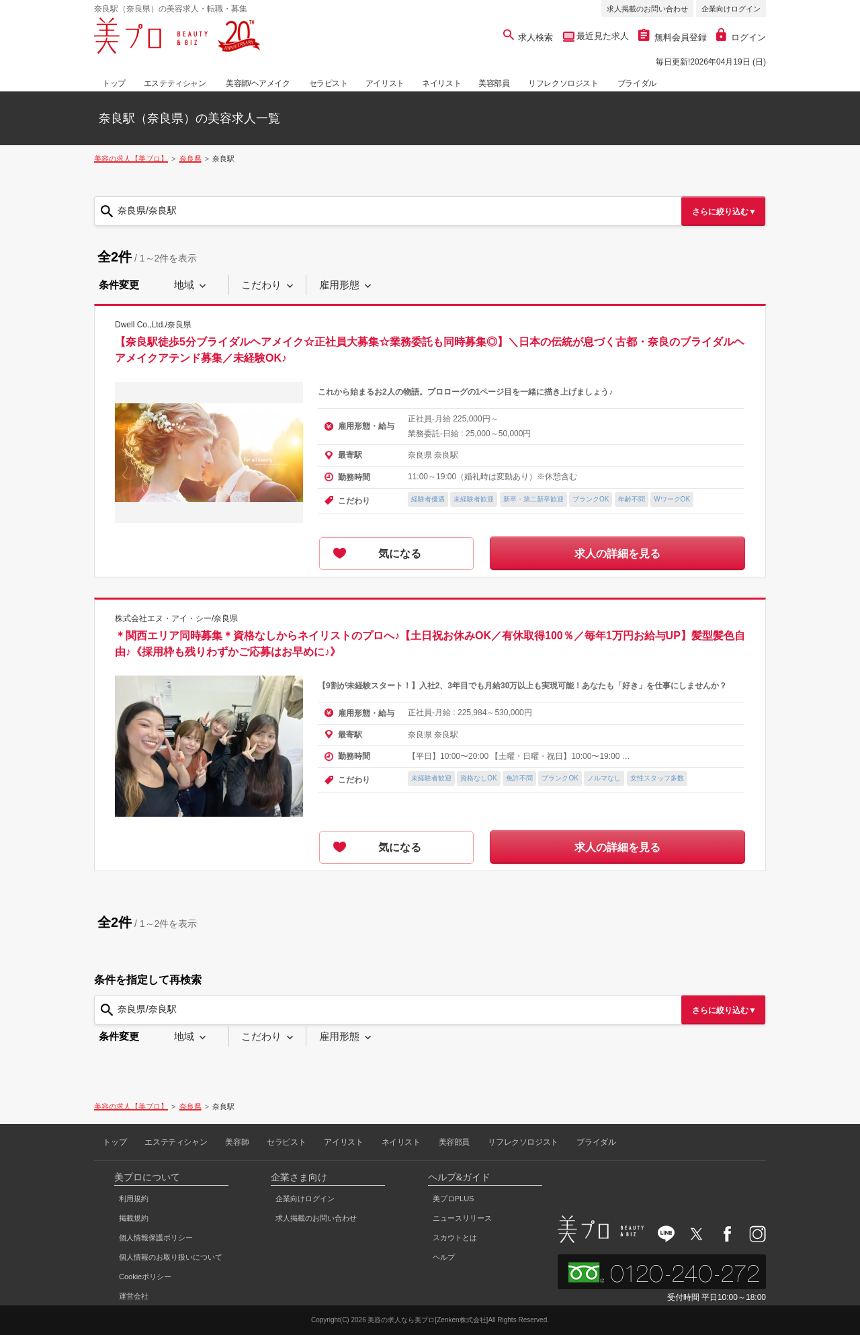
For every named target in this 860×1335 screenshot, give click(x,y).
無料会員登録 (672, 37)
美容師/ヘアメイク (258, 83)
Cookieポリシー (145, 1276)
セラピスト (328, 83)
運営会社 (133, 1296)
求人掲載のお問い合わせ (647, 9)
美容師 (237, 1142)
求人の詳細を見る (617, 553)
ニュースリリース (462, 1218)
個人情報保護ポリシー (156, 1237)
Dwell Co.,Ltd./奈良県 (153, 324)
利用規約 (133, 1199)
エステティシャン (175, 83)
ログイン (741, 37)
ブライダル (636, 83)
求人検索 (528, 37)
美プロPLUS (453, 1199)
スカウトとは (455, 1237)
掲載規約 (133, 1218)
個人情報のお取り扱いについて (170, 1257)
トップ (114, 83)
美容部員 (493, 83)
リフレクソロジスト (563, 83)
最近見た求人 (602, 36)
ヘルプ (444, 1257)
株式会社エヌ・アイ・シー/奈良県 (176, 618)
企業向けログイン (731, 9)
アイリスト (385, 83)
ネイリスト (441, 83)
